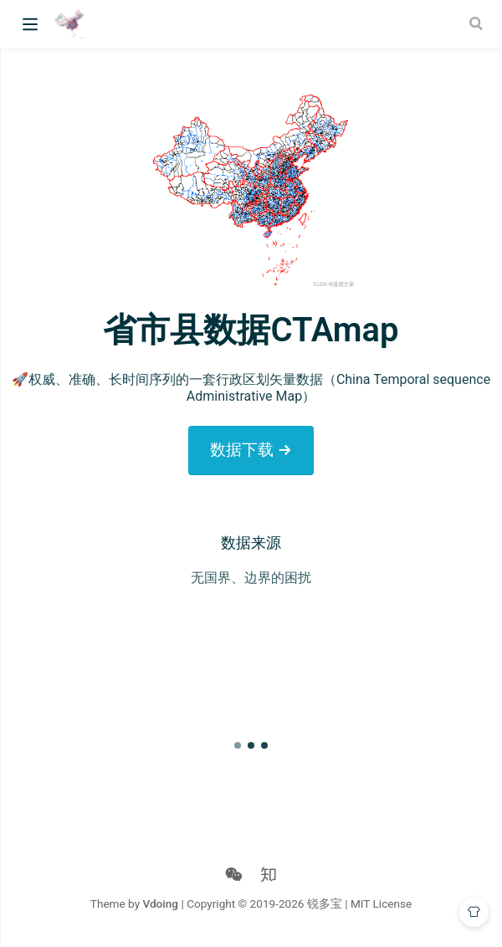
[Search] (477, 23)
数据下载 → (251, 449)
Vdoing (160, 903)
